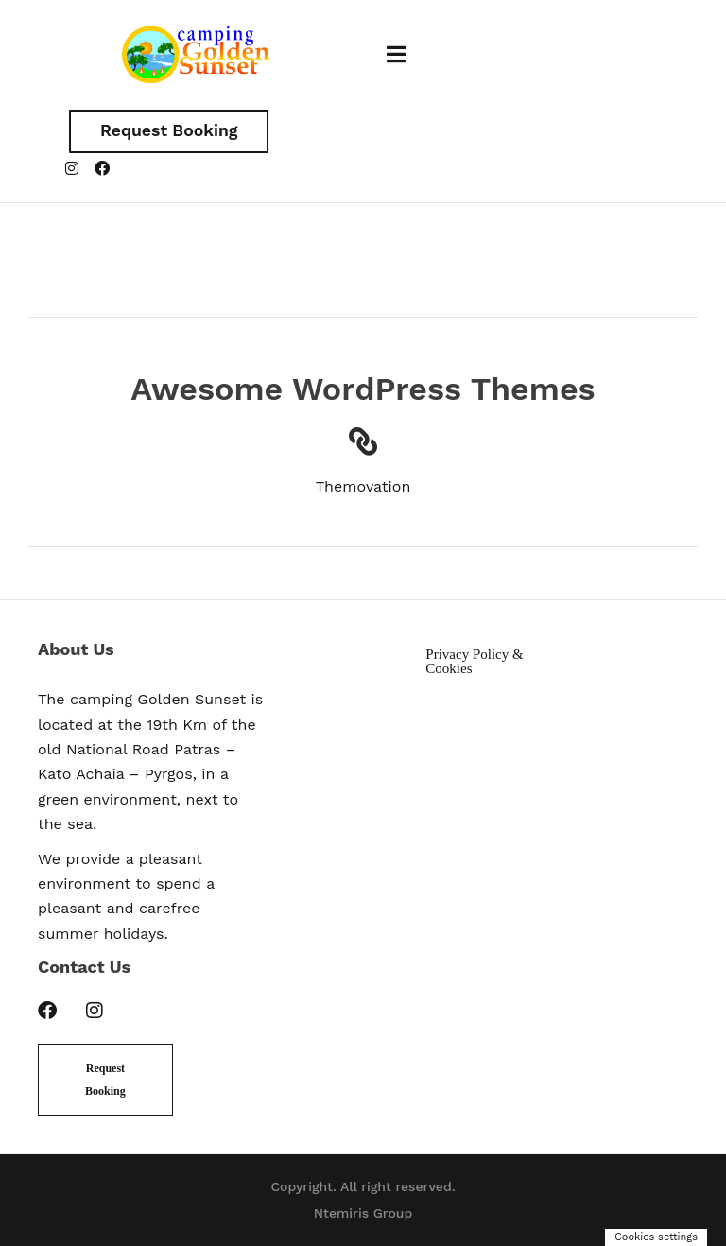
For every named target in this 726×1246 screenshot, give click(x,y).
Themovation (363, 487)
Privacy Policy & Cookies (474, 662)
